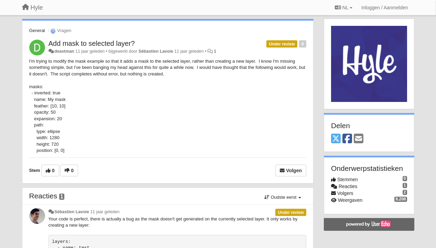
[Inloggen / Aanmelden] (385, 7)
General (37, 30)
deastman (64, 51)
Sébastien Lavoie (155, 51)
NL (343, 7)
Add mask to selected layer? (92, 43)
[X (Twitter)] (336, 139)
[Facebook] (347, 139)
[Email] (358, 139)
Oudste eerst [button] (282, 197)
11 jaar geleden (104, 211)
